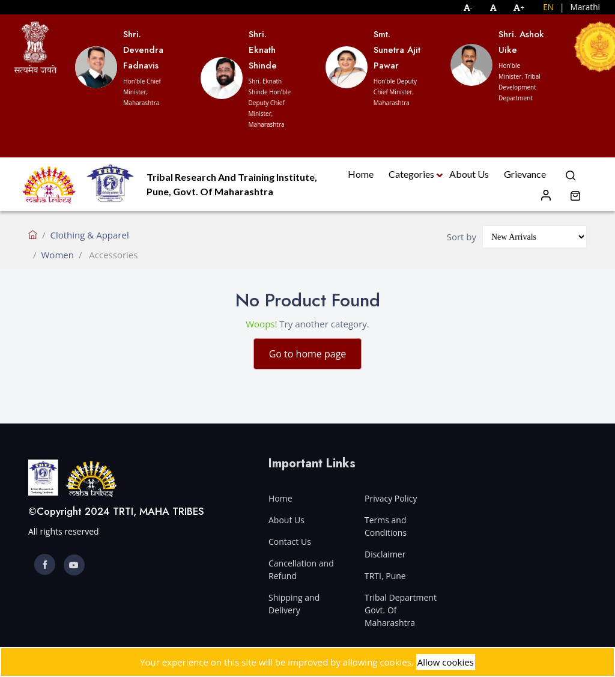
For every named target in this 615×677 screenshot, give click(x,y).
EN (548, 7)
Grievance (525, 174)
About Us (469, 174)
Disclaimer (385, 554)
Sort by (461, 237)
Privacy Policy (391, 498)
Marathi (585, 7)
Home (361, 174)
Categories (411, 174)
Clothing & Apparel (89, 235)
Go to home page (308, 353)
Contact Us (289, 541)
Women (57, 255)
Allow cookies (445, 662)
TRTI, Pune (385, 575)
